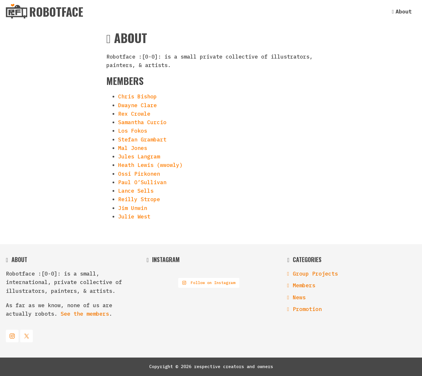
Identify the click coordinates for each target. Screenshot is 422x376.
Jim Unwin (132, 208)
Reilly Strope (139, 199)
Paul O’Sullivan (142, 182)
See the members (85, 313)
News (299, 297)
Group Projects (315, 273)
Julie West (134, 216)
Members (304, 285)
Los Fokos (132, 130)
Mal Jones (132, 148)
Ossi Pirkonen (139, 173)
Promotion (307, 309)
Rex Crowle (134, 113)
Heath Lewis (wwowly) (150, 165)
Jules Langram (139, 156)
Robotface (56, 11)
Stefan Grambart (142, 139)
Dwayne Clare (137, 105)
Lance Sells (136, 190)
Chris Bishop (137, 96)
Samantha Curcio (142, 122)
